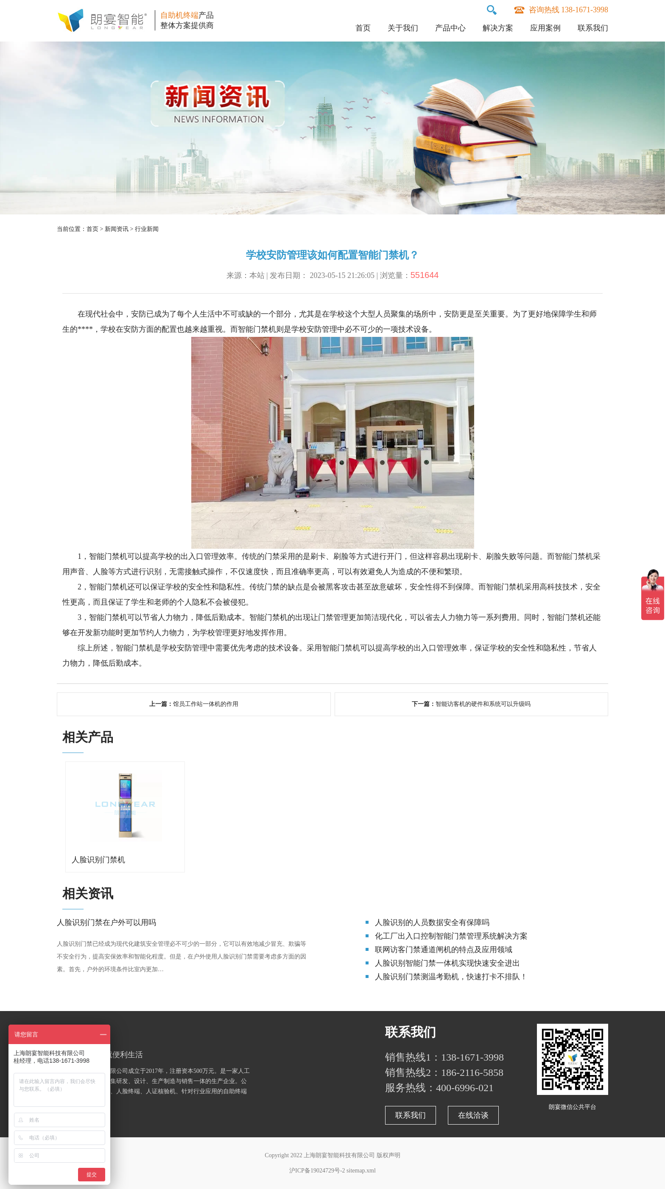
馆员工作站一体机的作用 (205, 704)
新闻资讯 (117, 229)
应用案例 (545, 28)
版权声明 (388, 1155)
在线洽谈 (473, 1115)
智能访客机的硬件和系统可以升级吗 (483, 704)
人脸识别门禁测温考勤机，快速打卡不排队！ (451, 976)
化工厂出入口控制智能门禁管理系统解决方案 (451, 936)
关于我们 (403, 28)
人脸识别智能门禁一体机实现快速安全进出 (447, 963)
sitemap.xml (361, 1170)
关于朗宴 (82, 1032)
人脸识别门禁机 (98, 860)
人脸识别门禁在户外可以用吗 (106, 922)
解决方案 (498, 28)
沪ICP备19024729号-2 (317, 1170)
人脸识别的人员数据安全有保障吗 (432, 922)
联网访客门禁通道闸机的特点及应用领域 (443, 949)
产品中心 (450, 28)
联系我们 (593, 28)
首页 (363, 28)
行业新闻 (147, 229)
